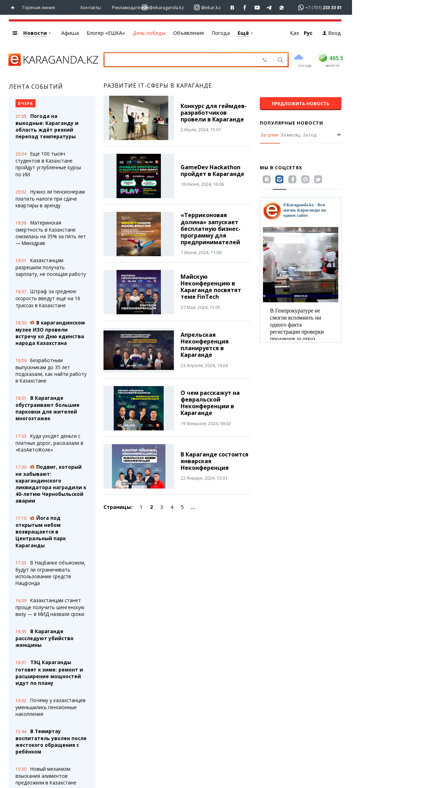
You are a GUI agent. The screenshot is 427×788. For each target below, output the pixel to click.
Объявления (188, 33)
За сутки (269, 135)
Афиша (70, 33)
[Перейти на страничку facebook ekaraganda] (244, 7)
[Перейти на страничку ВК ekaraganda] (232, 7)
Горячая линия (39, 7)
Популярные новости (291, 123)
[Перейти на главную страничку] (14, 8)
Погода (221, 33)
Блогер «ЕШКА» (106, 33)
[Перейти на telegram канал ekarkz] (269, 7)
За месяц (290, 135)
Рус (308, 33)
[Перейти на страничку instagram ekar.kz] (207, 7)
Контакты (91, 7)
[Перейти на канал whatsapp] (281, 7)
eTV (242, 33)
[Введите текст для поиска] (181, 59)
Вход (331, 33)
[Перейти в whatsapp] (318, 7)
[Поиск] (279, 61)
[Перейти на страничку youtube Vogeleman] (257, 7)
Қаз (294, 33)
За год (309, 135)
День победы (149, 33)
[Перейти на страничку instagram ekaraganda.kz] (163, 7)
